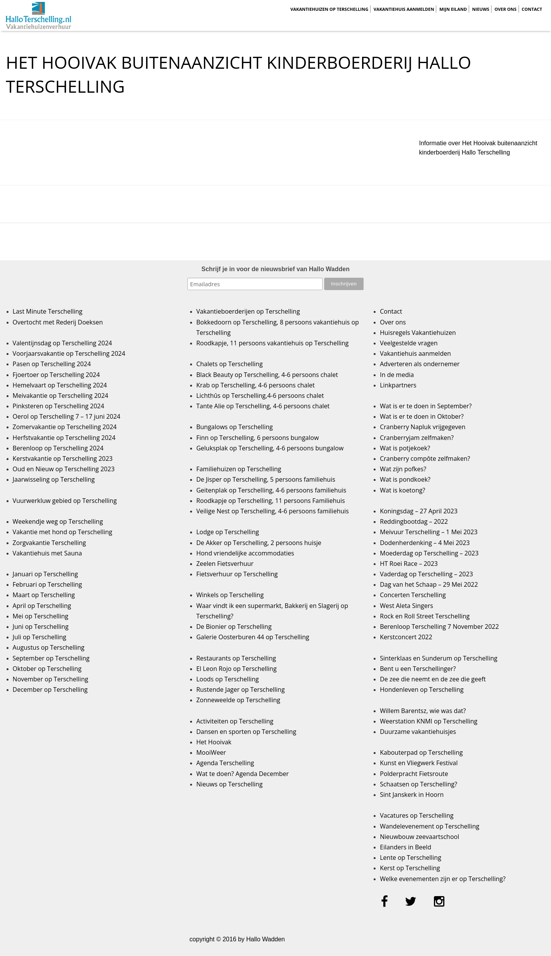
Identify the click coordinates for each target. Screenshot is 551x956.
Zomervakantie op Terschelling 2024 (65, 427)
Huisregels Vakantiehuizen (418, 332)
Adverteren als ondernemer (419, 364)
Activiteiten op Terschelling (235, 721)
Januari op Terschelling (45, 574)
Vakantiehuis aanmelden (404, 9)
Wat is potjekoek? (405, 448)
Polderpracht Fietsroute (414, 773)
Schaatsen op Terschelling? (418, 784)
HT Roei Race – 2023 (409, 563)
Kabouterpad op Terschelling (421, 752)
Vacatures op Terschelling (416, 815)
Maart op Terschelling (44, 595)
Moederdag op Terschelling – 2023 (429, 553)
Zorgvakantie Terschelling (49, 542)
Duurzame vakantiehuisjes (418, 731)
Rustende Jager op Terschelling (240, 689)
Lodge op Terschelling (227, 532)
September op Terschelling (51, 658)
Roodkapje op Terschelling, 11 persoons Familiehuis (270, 500)
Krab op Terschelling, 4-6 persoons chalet (255, 385)
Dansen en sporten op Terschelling (246, 731)
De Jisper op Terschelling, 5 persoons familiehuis (265, 479)
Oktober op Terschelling (47, 668)
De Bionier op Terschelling (234, 626)
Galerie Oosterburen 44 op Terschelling (252, 637)
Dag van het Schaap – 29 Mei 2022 (429, 584)
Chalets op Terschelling (229, 364)
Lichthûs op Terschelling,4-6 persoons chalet (260, 395)
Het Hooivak (213, 742)
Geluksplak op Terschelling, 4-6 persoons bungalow (270, 448)
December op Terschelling (50, 689)
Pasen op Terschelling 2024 (52, 364)
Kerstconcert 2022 (406, 637)
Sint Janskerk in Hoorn (412, 794)
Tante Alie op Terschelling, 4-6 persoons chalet (263, 406)
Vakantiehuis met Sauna (47, 553)
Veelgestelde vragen (408, 343)
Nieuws (481, 9)
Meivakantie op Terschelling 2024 (61, 395)
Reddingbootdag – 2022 (414, 521)
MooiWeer (211, 752)
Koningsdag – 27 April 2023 (418, 511)
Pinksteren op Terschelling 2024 (58, 406)
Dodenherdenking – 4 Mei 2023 (424, 542)
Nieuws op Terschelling (229, 784)
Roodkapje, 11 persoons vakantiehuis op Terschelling (272, 343)
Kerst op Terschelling (410, 868)
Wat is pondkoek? (405, 479)
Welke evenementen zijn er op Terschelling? (442, 878)
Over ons (506, 9)
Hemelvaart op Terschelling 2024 (60, 385)
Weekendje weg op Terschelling (58, 521)
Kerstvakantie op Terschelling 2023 (63, 458)
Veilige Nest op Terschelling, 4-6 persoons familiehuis (272, 511)
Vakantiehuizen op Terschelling (329, 9)
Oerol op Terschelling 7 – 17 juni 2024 (67, 416)
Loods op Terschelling (227, 679)
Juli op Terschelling (39, 637)
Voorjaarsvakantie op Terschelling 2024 (69, 353)
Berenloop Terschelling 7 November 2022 (439, 626)
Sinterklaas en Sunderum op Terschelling (438, 658)
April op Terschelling (42, 605)
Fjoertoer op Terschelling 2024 (56, 374)
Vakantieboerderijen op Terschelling (248, 311)
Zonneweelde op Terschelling (238, 700)
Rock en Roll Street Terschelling (424, 616)
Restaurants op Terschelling (236, 658)
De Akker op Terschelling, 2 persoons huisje (258, 542)
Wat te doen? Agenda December (242, 773)
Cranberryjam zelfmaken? (417, 437)
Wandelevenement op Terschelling (429, 826)
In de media (397, 374)
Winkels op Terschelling (230, 595)
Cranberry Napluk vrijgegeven (422, 427)
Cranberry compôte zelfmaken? (425, 458)
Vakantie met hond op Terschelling (62, 532)
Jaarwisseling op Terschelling (54, 479)
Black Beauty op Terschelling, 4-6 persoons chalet (267, 374)
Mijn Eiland (453, 9)
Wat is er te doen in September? (426, 406)
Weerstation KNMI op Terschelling (428, 721)
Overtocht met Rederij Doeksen (58, 322)
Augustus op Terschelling (49, 647)
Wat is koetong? (402, 490)
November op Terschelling (50, 679)
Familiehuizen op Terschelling (238, 469)
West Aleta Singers (406, 605)
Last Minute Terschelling (48, 311)
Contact (532, 9)
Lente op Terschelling (410, 857)
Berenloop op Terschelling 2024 (58, 448)
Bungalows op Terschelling (234, 427)
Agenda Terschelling (225, 763)
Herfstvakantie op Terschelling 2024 (64, 437)
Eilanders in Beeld (405, 847)
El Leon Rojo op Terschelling (236, 668)
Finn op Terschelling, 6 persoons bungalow (257, 437)
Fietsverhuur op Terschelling (237, 574)
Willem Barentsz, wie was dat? (423, 710)
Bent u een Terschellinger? (418, 668)
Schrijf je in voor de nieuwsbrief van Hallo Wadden (275, 269)
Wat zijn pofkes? (403, 469)
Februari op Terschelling (47, 584)
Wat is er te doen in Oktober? (422, 416)
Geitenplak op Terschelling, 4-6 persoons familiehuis (271, 490)
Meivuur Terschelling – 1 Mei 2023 (429, 532)
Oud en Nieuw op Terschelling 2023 (64, 469)
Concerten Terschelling (413, 595)
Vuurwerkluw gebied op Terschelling (65, 500)
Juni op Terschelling (41, 626)
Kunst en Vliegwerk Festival (418, 763)
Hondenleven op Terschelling (421, 689)
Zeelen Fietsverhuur (224, 563)
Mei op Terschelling (40, 616)
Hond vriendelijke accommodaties (245, 553)
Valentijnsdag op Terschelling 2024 (62, 343)
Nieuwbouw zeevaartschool (419, 836)
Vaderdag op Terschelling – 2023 (426, 574)
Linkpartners (398, 385)
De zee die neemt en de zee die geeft (433, 679)
